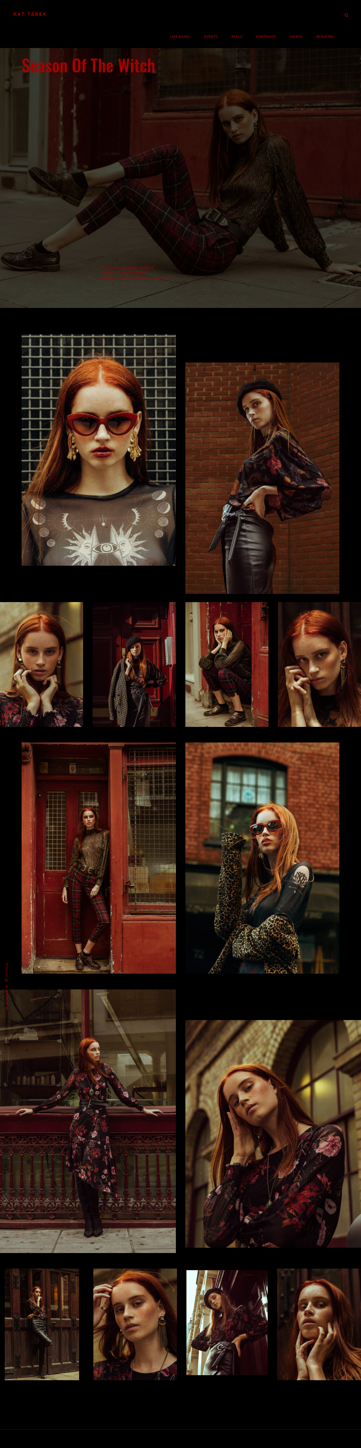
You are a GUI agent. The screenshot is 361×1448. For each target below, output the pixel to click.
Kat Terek (30, 14)
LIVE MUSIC (190, 14)
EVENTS (219, 14)
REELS (243, 14)
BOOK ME (326, 14)
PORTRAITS (271, 14)
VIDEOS (299, 14)
